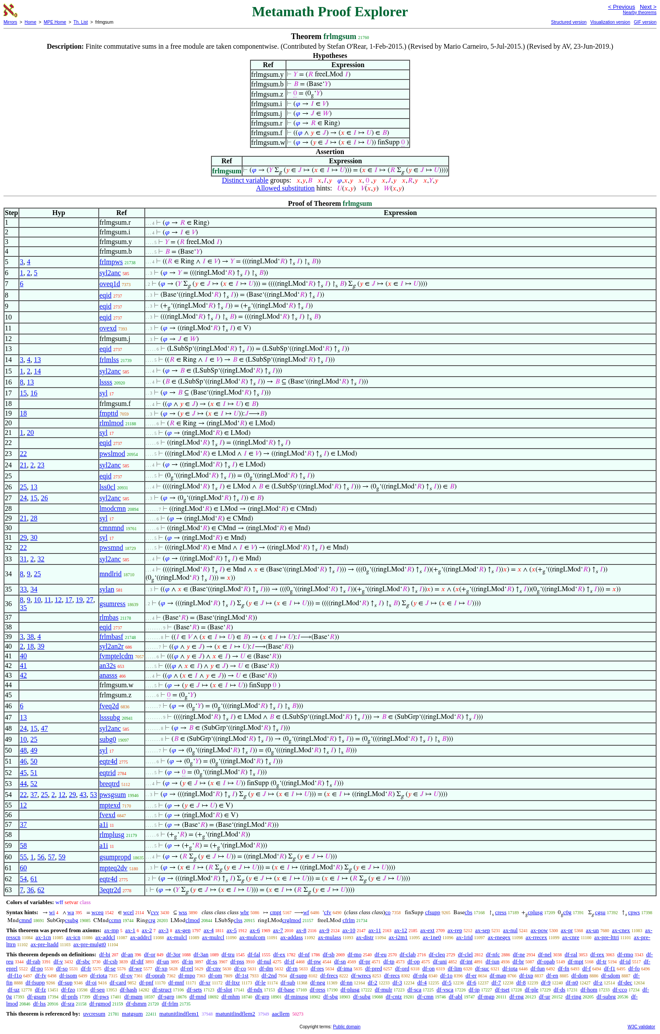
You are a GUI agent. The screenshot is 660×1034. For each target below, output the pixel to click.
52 (33, 783)
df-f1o (14, 975)
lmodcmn (113, 508)
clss (238, 920)
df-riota (98, 975)
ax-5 (232, 930)
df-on (428, 968)
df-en (552, 975)
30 (33, 537)
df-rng (516, 996)
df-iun (492, 961)
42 (23, 675)
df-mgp (486, 996)
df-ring (573, 996)
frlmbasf (111, 636)
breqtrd (110, 783)
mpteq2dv (114, 868)
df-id (625, 961)
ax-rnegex (499, 937)
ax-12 (400, 930)
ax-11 (374, 930)
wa (71, 912)
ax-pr (567, 930)
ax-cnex (621, 930)
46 (23, 761)
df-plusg (349, 989)
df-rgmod (100, 1003)
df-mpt (575, 961)
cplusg (535, 912)
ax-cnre (570, 937)
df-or (149, 954)
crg (151, 920)
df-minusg (296, 996)
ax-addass (291, 937)
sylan (107, 589)
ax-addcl (105, 937)
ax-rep (454, 930)
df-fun (538, 968)
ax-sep (482, 930)
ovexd (108, 328)
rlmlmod (112, 423)
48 (23, 750)
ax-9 (324, 930)
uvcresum (94, 1013)
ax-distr (365, 937)
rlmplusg (112, 834)
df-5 (447, 982)
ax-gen (182, 930)
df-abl (455, 996)
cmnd (25, 920)
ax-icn (73, 937)
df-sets (194, 989)
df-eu (380, 954)
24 (23, 498)
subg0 (108, 739)
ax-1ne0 (432, 937)
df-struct (161, 989)
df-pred (373, 968)
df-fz (40, 989)
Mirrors (10, 22)
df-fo (634, 968)
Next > (648, 7)
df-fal (253, 954)
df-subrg (606, 996)
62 (40, 890)
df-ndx (255, 989)
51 (33, 772)
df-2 (373, 982)
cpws (634, 912)
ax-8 (301, 930)
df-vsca (445, 989)
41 (23, 665)
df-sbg (330, 996)
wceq (97, 912)
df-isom (68, 975)
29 (23, 537)
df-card (118, 982)
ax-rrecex (536, 937)
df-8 (521, 982)
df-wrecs (361, 975)
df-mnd (197, 996)
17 (68, 599)
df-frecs (329, 975)
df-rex (597, 954)
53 (93, 794)
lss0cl (107, 487)
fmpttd (109, 413)
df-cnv (213, 968)
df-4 (422, 982)
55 (23, 857)
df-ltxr (232, 982)
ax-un (592, 930)
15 (23, 393)
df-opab (545, 961)
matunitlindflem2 (235, 1013)
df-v (58, 961)
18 (23, 413)
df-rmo (625, 954)
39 (40, 646)
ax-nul (510, 930)
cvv (155, 912)
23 (40, 465)
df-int (466, 961)
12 (58, 599)
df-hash (128, 989)
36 (30, 890)
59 (61, 857)
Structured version (568, 22)
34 (33, 589)
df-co (240, 968)
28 (33, 518)
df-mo (354, 954)
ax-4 (208, 930)
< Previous (621, 7)
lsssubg (110, 717)
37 (33, 794)
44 (23, 783)
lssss (106, 382)
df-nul (264, 961)
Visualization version (610, 22)
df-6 (471, 982)
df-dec (625, 982)
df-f (586, 968)
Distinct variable (245, 180)
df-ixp (526, 975)
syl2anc (110, 272)
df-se (110, 968)
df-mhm (230, 996)
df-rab (33, 961)
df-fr (86, 968)
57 (51, 857)
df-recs (392, 975)
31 (23, 559)
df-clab (408, 954)
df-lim (455, 968)
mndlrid (111, 574)
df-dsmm (136, 1003)
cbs (468, 912)
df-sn (340, 961)
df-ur (544, 996)
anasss (109, 675)
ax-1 (130, 930)
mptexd (110, 805)
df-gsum (36, 996)
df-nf (304, 954)
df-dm (266, 968)
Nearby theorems (639, 12)
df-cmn (425, 996)
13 (37, 359)
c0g (567, 912)
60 (23, 868)
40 (23, 656)
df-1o (446, 975)
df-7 (496, 982)
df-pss (237, 961)
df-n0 (572, 982)
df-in (187, 961)
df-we (135, 968)
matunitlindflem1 (179, 1013)
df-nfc (493, 954)
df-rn (291, 968)
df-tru (228, 954)
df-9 (546, 982)
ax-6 (255, 930)
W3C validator (641, 1026)
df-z (598, 982)
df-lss (39, 1003)
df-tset (502, 989)
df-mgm (133, 996)
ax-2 (147, 930)
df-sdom (610, 975)
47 (44, 728)
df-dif (137, 961)
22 (23, 453)
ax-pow (539, 930)
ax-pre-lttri (606, 937)
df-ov (126, 975)
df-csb (110, 961)
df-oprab (155, 975)
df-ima (344, 968)
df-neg (317, 982)
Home (30, 22)
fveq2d (109, 706)
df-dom (579, 975)
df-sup (65, 982)
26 (44, 498)
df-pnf (146, 982)
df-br (518, 961)
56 (40, 857)
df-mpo (186, 975)
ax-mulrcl (213, 937)
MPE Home (55, 22)
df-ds (559, 989)
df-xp (161, 968)
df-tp (388, 961)
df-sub (288, 982)
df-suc (482, 968)
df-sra (67, 1003)
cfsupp (432, 912)
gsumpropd (115, 857)
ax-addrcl (141, 937)
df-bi (104, 954)
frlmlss (109, 359)
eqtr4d (109, 761)
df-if (289, 961)
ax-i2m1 (398, 937)
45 (23, 772)
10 (37, 599)
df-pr (364, 961)
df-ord (402, 968)
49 (33, 750)
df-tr (601, 961)
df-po (37, 968)
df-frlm (170, 1003)
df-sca (414, 989)
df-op (413, 961)
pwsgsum (113, 794)
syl (104, 393)
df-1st (241, 975)
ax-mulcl (177, 937)
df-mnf (176, 982)
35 (23, 607)
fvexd (107, 815)
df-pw (314, 961)
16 (33, 393)
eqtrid (108, 772)
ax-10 (349, 930)
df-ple (532, 989)
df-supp (298, 975)
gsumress (113, 603)
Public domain (346, 1026)
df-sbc (83, 961)
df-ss (211, 961)
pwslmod (112, 453)
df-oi (91, 982)
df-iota (509, 968)
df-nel (545, 954)
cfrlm (348, 920)
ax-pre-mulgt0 (89, 944)
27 (89, 599)
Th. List (81, 22)
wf (306, 912)
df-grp (262, 996)
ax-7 (278, 930)
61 (33, 879)
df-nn (346, 982)
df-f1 (609, 968)
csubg (71, 920)
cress (501, 912)
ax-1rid (464, 937)
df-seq (97, 989)
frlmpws (111, 262)
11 (47, 599)
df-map (498, 975)
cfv (328, 912)
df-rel (186, 968)
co (387, 912)
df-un (163, 961)
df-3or (173, 954)
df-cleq (437, 954)
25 (23, 487)
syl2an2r (112, 646)
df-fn (563, 968)
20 (30, 432)
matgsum (132, 1013)
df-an (127, 954)
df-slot (224, 989)
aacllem (280, 1013)
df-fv (40, 975)
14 (37, 371)
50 (33, 761)
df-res (317, 968)
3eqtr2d (110, 890)
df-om (215, 975)
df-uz (13, 989)
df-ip (474, 989)
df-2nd (269, 975)
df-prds (69, 996)
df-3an (200, 954)
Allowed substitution (285, 188)
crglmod (291, 920)
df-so (62, 968)
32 (40, 559)
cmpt (275, 912)
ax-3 (163, 930)
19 (79, 599)
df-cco (620, 989)
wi (52, 912)
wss (182, 912)
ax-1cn (43, 937)
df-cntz (394, 996)
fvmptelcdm (116, 656)
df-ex (279, 954)
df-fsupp (35, 982)
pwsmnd (111, 547)
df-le (260, 982)
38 (30, 636)
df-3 (397, 982)
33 (23, 589)
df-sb (329, 954)
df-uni (440, 961)
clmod (193, 920)
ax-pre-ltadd (45, 944)
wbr (244, 912)
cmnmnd (112, 527)
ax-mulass (329, 937)
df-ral (570, 954)
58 (23, 845)
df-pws (101, 996)
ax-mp (111, 930)
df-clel (465, 954)
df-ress (317, 989)
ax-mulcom (252, 937)
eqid (106, 295)
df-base (286, 989)
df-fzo (68, 989)
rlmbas (109, 617)
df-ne (518, 954)
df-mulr (383, 989)
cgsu (600, 912)
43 (82, 794)
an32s (108, 665)
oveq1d (110, 283)
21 (23, 465)
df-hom (589, 989)
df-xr (204, 982)
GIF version (645, 22)
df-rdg (420, 975)
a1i (104, 824)
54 (23, 879)
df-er (471, 975)
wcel (128, 912)
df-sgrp (166, 996)
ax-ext (427, 930)
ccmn (115, 920)
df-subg (362, 996)
